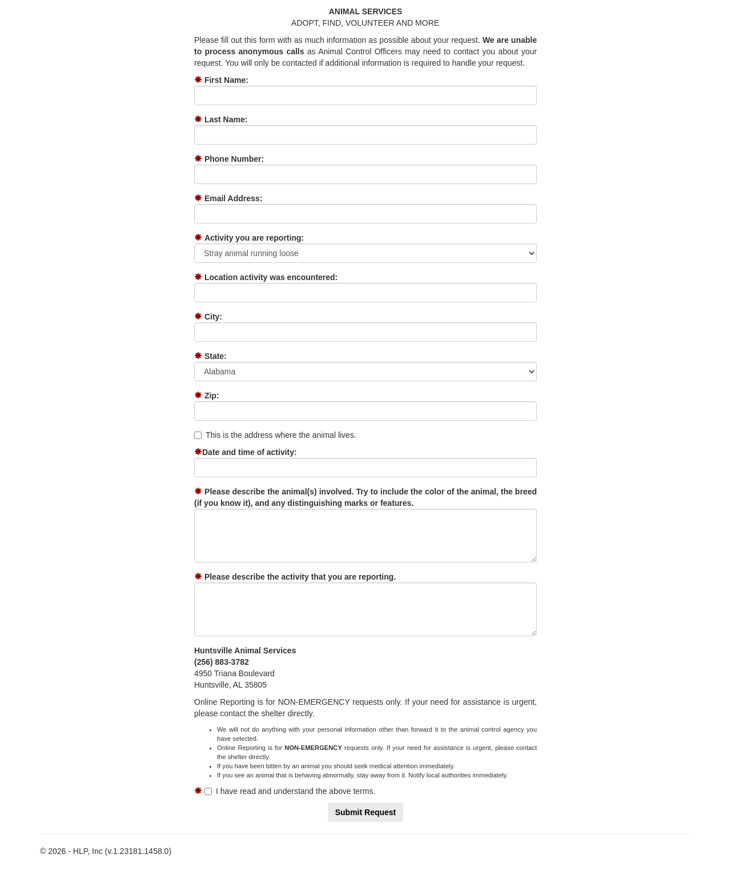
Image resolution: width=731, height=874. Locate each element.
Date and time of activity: (249, 452)
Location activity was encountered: (271, 277)
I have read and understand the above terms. (289, 791)
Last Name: (225, 119)
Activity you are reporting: (254, 237)
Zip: (211, 395)
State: (215, 356)
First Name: (226, 80)
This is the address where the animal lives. (275, 435)
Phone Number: (234, 158)
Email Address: (233, 198)
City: (213, 316)
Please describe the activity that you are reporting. (300, 576)
